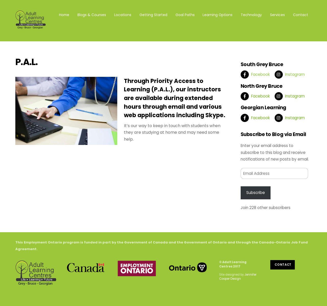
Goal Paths (185, 14)
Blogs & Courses (91, 14)
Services (277, 14)
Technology (251, 14)
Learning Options (217, 14)
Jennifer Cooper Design (237, 277)
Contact (300, 14)
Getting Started (153, 14)
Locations (122, 14)
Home (64, 14)
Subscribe (255, 192)
